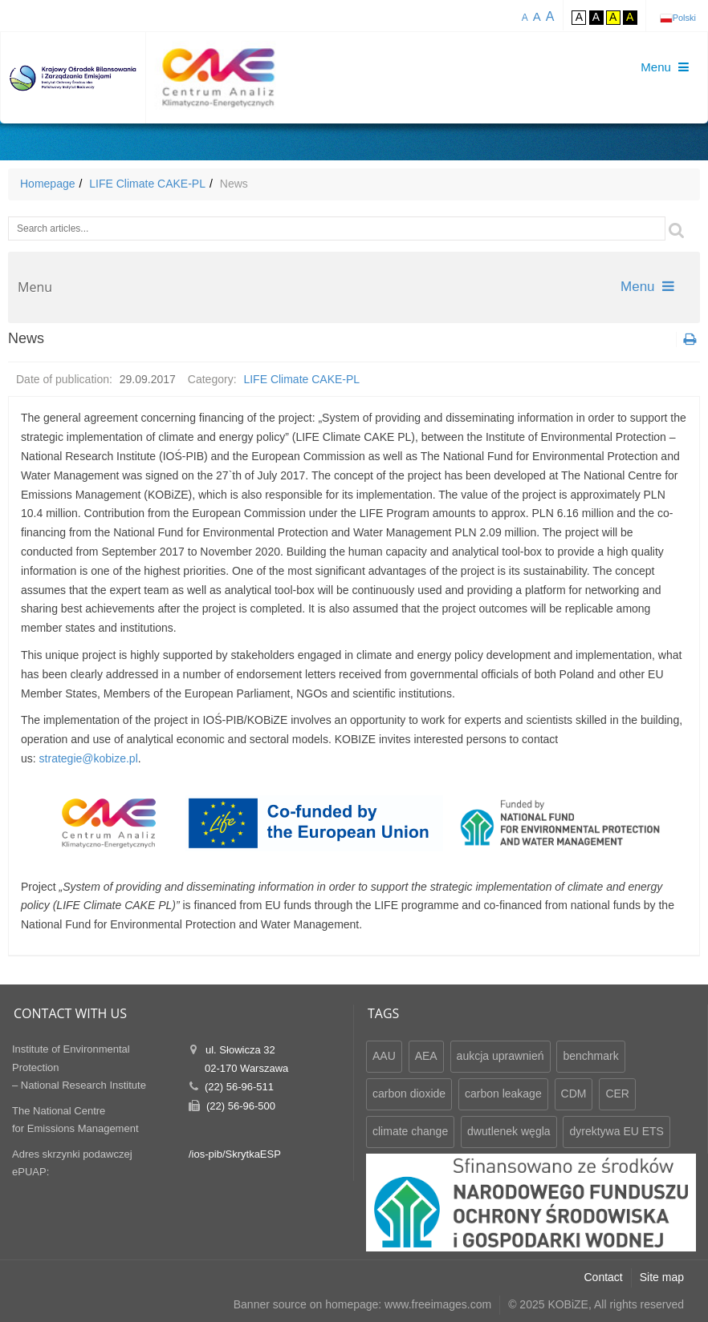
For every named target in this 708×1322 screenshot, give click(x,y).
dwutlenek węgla (509, 1131)
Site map (662, 1277)
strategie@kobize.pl (88, 758)
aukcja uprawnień (500, 1055)
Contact (603, 1277)
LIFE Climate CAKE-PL (147, 183)
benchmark (590, 1055)
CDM (574, 1093)
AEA (426, 1055)
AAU (384, 1055)
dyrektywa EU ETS (616, 1131)
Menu (647, 286)
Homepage (47, 183)
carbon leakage (503, 1093)
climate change (410, 1131)
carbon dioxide (409, 1093)
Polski (684, 17)
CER (617, 1093)
